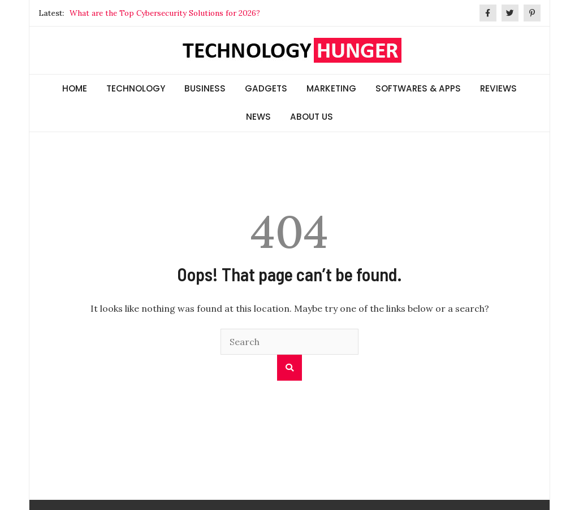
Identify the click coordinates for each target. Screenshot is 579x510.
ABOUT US (311, 117)
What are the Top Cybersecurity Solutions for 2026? (165, 13)
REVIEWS (498, 88)
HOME (74, 88)
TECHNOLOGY (135, 88)
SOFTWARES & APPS (418, 88)
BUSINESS (205, 88)
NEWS (258, 117)
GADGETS (266, 88)
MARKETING (331, 88)
